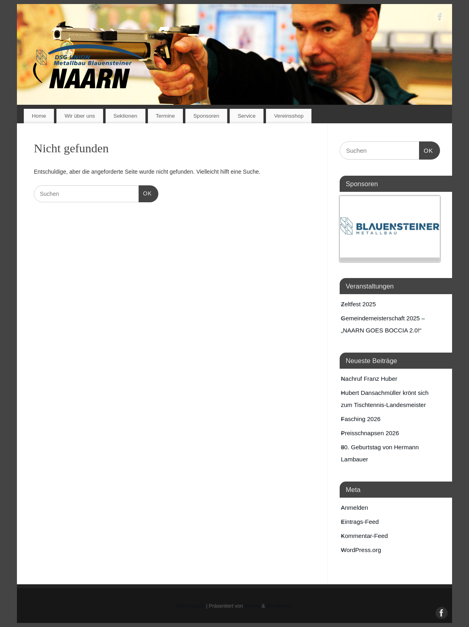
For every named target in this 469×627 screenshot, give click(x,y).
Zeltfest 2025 (358, 304)
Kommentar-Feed (364, 535)
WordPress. (279, 606)
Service (246, 116)
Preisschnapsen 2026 (370, 433)
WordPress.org (361, 549)
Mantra (252, 606)
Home (39, 116)
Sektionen (125, 116)
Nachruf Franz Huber (369, 378)
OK (145, 193)
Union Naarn (190, 606)
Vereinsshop (288, 116)
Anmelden (354, 507)
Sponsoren (206, 116)
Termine (165, 116)
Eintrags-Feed (360, 521)
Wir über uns (79, 116)
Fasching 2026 (360, 418)
